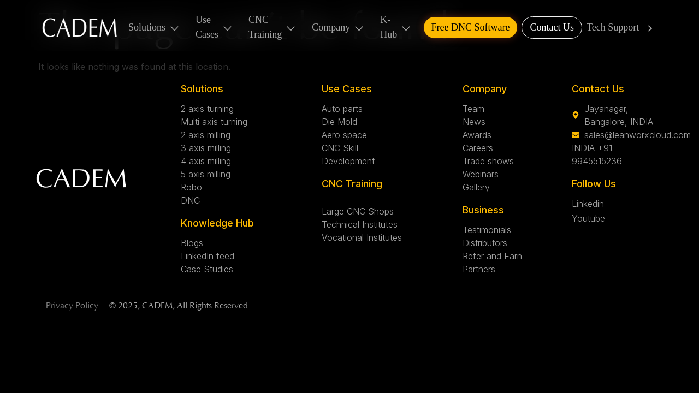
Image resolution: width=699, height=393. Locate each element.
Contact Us (552, 27)
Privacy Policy (72, 306)
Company (338, 27)
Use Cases (214, 27)
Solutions (154, 27)
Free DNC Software (470, 27)
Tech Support (622, 27)
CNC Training (272, 27)
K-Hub (396, 27)
